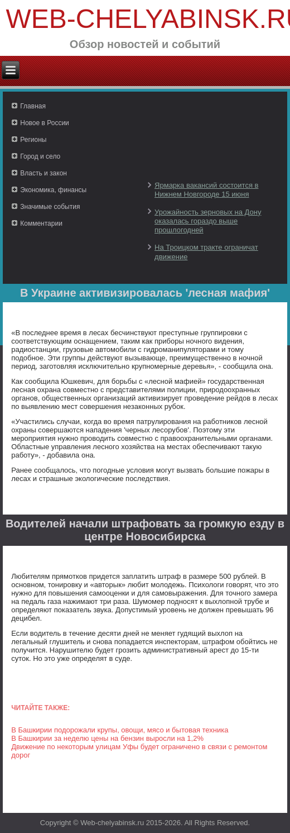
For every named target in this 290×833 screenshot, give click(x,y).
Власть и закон (43, 173)
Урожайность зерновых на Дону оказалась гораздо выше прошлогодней (207, 221)
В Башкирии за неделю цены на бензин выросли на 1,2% (107, 738)
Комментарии (41, 223)
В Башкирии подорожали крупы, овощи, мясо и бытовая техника (119, 730)
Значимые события (50, 207)
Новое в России (44, 123)
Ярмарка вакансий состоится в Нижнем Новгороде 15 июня (206, 189)
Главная (33, 106)
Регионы (33, 140)
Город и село (40, 156)
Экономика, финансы (53, 190)
